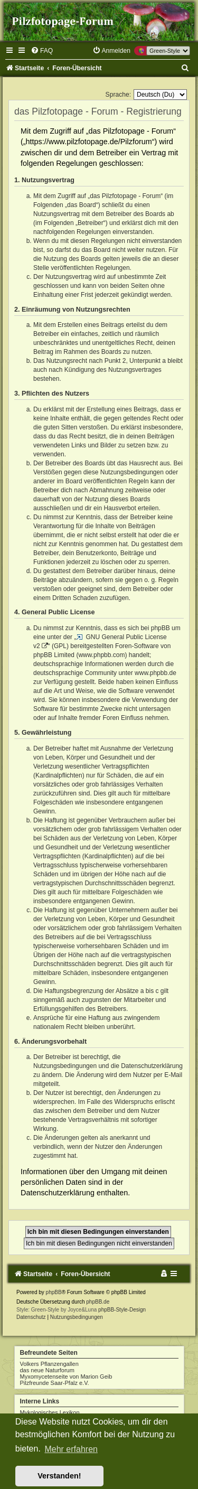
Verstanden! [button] (59, 1476)
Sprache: (118, 94)
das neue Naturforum (47, 1370)
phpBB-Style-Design (122, 1310)
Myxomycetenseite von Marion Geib (66, 1376)
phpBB (54, 1292)
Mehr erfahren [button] (71, 1449)
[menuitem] (42, 50)
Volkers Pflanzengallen (49, 1364)
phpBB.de (97, 1302)
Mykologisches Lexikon (50, 1412)
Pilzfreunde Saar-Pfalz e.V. (54, 1383)
